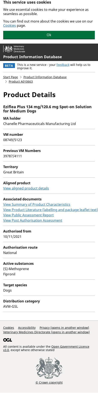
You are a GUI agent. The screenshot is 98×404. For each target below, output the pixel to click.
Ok (49, 35)
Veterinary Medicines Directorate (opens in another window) (46, 332)
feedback (62, 65)
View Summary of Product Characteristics (36, 204)
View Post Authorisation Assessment (32, 220)
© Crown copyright (49, 382)
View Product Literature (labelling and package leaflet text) (50, 209)
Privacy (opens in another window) (64, 328)
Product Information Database (32, 57)
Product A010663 (21, 81)
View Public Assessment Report (28, 215)
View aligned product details (26, 188)
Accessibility (27, 328)
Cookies (9, 25)
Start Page (10, 77)
